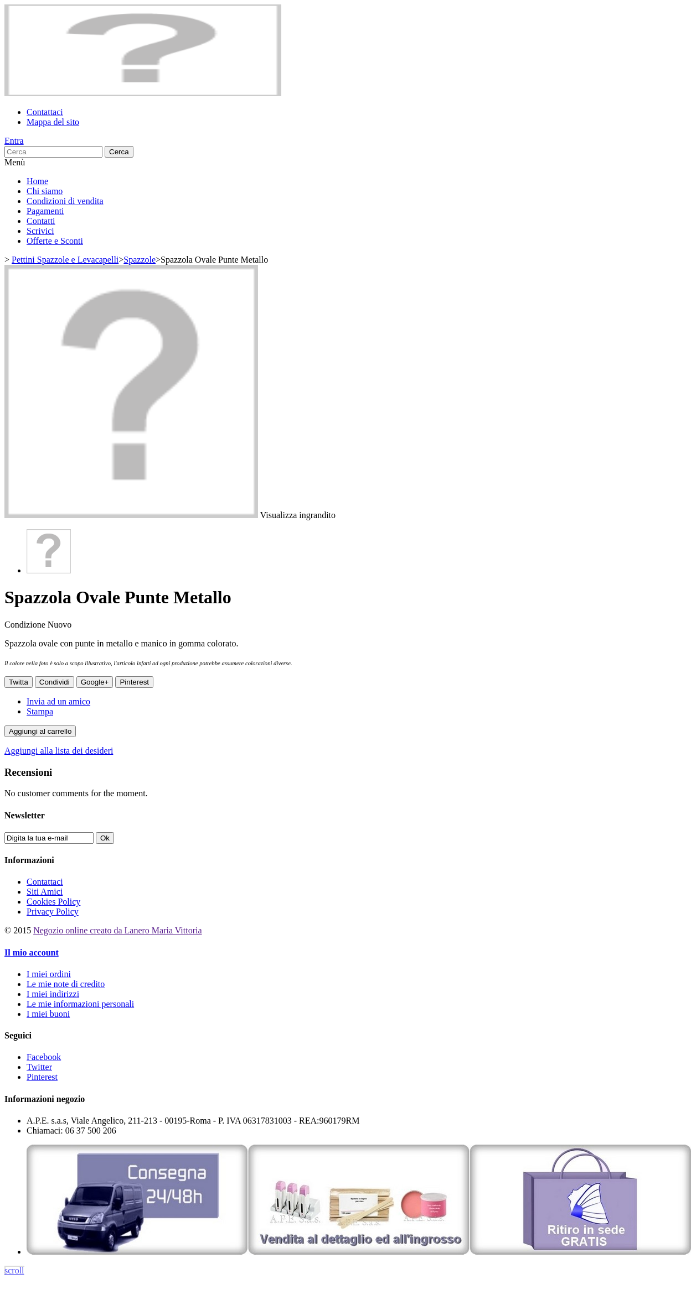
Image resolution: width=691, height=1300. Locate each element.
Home (37, 181)
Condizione (26, 624)
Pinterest (134, 682)
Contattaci (45, 112)
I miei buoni (48, 1014)
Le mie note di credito (66, 984)
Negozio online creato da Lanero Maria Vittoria (117, 930)
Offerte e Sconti (55, 241)
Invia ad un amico (58, 701)
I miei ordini (49, 974)
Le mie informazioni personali (80, 1004)
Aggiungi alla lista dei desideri (58, 750)
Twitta (18, 682)
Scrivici (40, 231)
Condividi (54, 682)
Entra (14, 140)
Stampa (40, 711)
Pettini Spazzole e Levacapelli (65, 259)
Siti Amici (45, 891)
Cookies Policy (53, 901)
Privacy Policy (53, 911)
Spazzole (139, 259)
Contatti (41, 221)
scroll (14, 1270)
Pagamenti (45, 211)
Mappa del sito (53, 122)
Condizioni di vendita (65, 201)
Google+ (95, 682)
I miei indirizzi (53, 994)
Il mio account (31, 952)
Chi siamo (45, 191)
